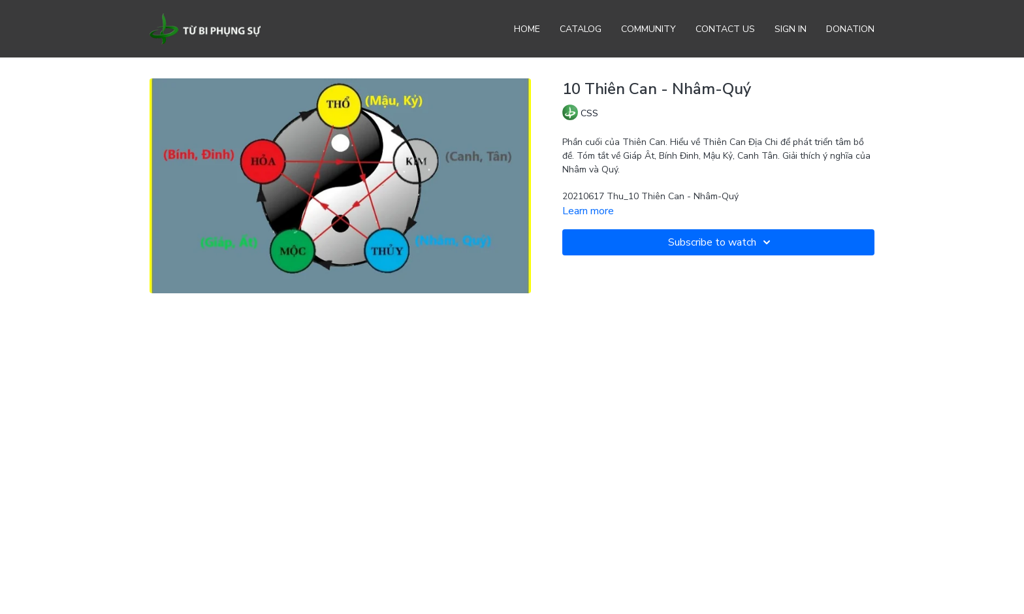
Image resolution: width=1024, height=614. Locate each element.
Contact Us (725, 29)
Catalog (580, 29)
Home (527, 29)
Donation (850, 29)
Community (648, 29)
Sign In (791, 29)
